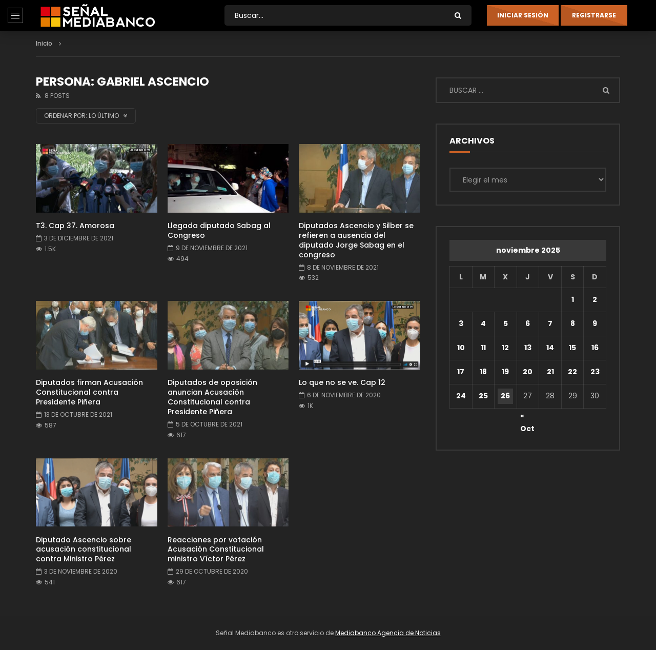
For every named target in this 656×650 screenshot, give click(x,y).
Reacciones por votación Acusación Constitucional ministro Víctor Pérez (216, 549)
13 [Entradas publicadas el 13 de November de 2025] (527, 347)
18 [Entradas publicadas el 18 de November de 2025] (483, 372)
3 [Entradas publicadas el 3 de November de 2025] (461, 323)
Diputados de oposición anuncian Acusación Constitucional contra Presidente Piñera (212, 397)
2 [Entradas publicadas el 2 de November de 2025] (594, 299)
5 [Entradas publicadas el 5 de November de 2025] (505, 323)
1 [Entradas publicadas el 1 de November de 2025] (572, 299)
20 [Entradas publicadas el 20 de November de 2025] (527, 372)
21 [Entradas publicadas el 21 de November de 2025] (550, 372)
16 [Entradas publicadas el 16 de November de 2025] (595, 347)
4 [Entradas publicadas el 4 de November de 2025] (483, 323)
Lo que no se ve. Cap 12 (342, 382)
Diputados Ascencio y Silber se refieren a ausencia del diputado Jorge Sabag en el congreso (356, 240)
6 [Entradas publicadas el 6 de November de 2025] (527, 323)
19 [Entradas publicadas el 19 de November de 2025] (505, 372)
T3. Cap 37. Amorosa (75, 225)
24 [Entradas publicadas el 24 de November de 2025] (461, 396)
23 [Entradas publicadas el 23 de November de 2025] (595, 372)
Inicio (44, 43)
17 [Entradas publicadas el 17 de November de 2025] (460, 372)
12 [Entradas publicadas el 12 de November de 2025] (505, 347)
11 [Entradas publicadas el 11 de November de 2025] (483, 347)
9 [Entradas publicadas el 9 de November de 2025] (594, 323)
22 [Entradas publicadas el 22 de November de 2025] (572, 372)
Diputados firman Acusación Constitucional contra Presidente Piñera (89, 392)
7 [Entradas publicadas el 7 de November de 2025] (550, 323)
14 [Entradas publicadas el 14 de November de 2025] (550, 347)
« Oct (527, 417)
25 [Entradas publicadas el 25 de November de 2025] (483, 396)
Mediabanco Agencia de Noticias (388, 632)
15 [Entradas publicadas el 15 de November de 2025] (572, 347)
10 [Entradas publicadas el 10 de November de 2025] (461, 347)
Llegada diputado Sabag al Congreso (219, 230)
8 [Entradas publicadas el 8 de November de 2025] (572, 323)
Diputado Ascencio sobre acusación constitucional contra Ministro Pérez (83, 549)
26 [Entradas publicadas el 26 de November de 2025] (505, 396)
